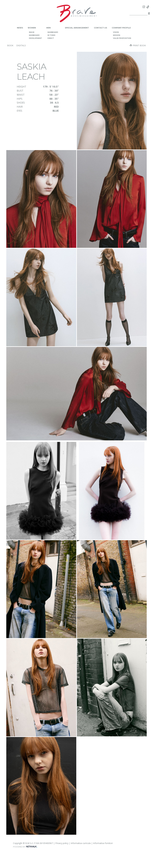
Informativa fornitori (103, 843)
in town (51, 35)
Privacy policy (61, 843)
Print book (138, 45)
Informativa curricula (81, 843)
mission (116, 35)
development (35, 38)
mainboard (34, 35)
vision (116, 32)
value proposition (122, 38)
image (31, 32)
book (10, 45)
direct (51, 38)
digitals (21, 45)
